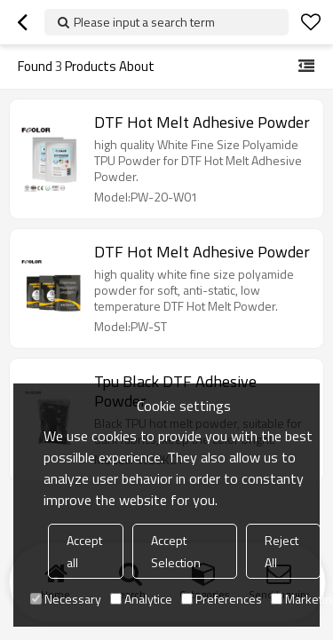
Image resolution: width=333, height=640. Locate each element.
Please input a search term (144, 21)
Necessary (65, 598)
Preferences (221, 598)
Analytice (141, 598)
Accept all (84, 551)
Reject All (281, 551)
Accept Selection (176, 551)
